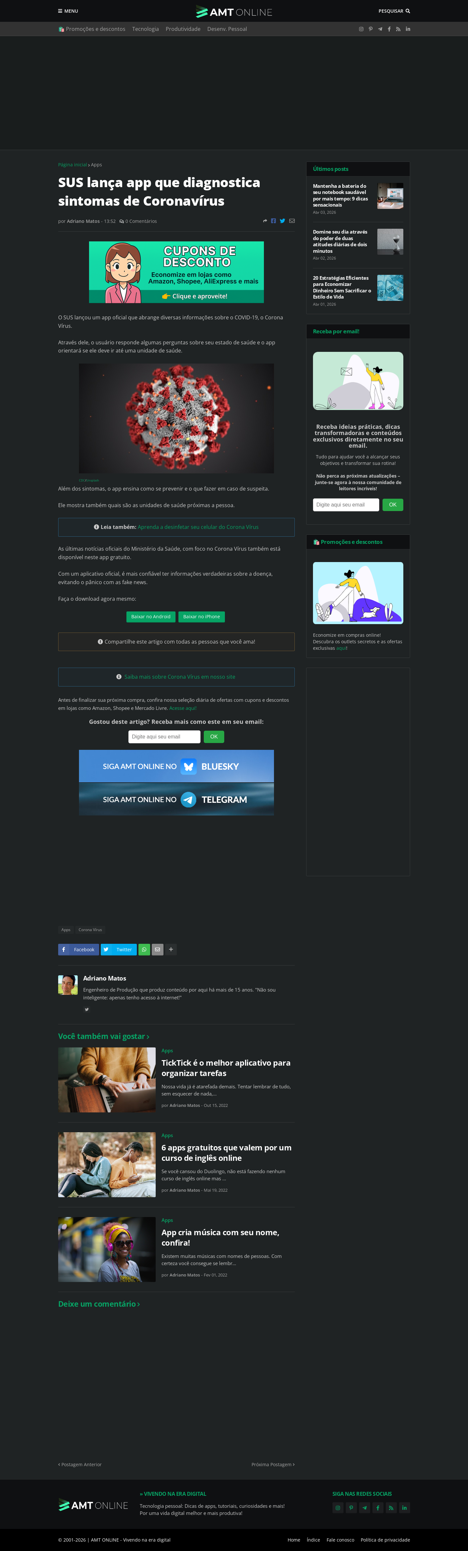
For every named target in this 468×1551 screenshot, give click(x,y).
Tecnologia (145, 28)
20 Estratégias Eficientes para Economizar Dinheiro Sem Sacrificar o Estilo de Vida (342, 287)
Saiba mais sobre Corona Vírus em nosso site (179, 676)
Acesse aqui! (183, 708)
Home (294, 1540)
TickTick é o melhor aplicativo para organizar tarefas (226, 1068)
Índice (313, 1540)
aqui (341, 648)
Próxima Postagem (272, 1464)
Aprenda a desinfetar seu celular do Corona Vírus (198, 527)
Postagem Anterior (81, 1464)
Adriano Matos (104, 978)
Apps (96, 164)
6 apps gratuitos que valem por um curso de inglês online (227, 1152)
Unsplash (92, 480)
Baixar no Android (151, 616)
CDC (82, 480)
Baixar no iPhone (201, 616)
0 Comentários (141, 221)
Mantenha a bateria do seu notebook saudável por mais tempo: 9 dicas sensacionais (340, 195)
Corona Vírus (90, 929)
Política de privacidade (385, 1540)
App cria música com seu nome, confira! (221, 1237)
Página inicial (72, 164)
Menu (71, 11)
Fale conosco (340, 1540)
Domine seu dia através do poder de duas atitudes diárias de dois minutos (340, 241)
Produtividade (183, 28)
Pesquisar (391, 11)
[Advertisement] (234, 92)
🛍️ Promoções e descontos (91, 28)
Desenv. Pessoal (227, 28)
